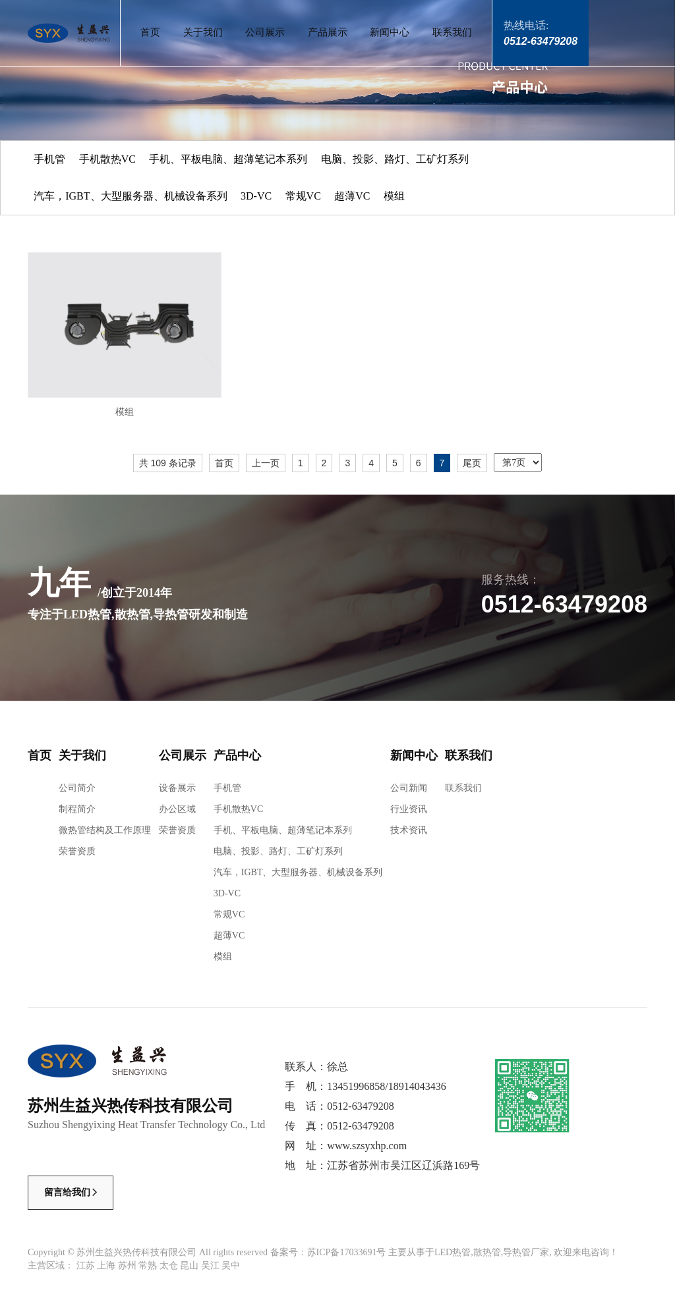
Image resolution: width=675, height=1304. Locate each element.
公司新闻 (408, 788)
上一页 (265, 463)
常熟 (147, 1265)
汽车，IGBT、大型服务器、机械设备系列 (130, 196)
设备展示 (177, 788)
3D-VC (256, 196)
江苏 (85, 1265)
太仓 (169, 1265)
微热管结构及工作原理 (105, 830)
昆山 (189, 1265)
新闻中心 (389, 32)
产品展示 (327, 32)
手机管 (49, 159)
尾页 (472, 463)
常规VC (303, 196)
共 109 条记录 (167, 463)
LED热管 (452, 1252)
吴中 (230, 1265)
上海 (106, 1265)
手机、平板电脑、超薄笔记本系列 (228, 159)
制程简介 (77, 809)
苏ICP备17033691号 (346, 1252)
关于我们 (203, 32)
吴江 (210, 1265)
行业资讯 (408, 809)
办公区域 (177, 809)
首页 (150, 32)
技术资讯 (408, 830)
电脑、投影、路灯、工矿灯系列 (395, 159)
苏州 (127, 1265)
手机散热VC (107, 159)
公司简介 (77, 788)
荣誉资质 (77, 851)
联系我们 (452, 32)
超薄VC (352, 196)
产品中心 (237, 755)
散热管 (487, 1252)
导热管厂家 (526, 1252)
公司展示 (265, 32)
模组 (394, 196)
